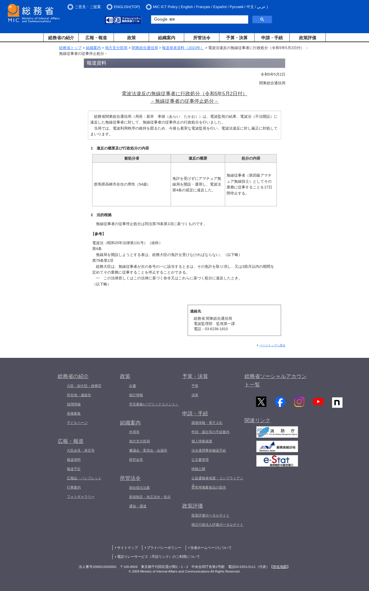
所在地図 (280, 566)
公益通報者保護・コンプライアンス (217, 481)
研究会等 (136, 460)
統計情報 (136, 395)
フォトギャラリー (81, 497)
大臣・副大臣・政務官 (84, 386)
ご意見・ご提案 (88, 7)
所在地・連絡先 (79, 395)
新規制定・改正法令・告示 (150, 497)
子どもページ (77, 423)
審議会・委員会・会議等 (148, 450)
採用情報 (74, 404)
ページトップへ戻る (272, 345)
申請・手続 (272, 37)
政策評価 (307, 37)
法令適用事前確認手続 (208, 450)
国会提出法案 (139, 488)
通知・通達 (137, 506)
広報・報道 (96, 37)
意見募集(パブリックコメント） (154, 404)
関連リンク (257, 421)
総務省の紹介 (61, 37)
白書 (132, 386)
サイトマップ (127, 547)
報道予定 (74, 469)
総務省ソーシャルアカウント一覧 (275, 380)
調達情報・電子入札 (207, 423)
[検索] (199, 19)
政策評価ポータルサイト (210, 515)
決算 (194, 395)
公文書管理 (200, 460)
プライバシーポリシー (164, 547)
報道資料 (74, 460)
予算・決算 (237, 37)
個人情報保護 (201, 441)
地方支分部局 (116, 48)
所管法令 (201, 37)
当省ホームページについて (211, 547)
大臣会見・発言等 (81, 450)
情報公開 (198, 469)
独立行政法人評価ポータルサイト (217, 525)
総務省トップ (70, 48)
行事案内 (74, 487)
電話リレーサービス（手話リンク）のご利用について (158, 556)
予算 (194, 386)
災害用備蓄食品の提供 (208, 487)
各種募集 (74, 414)
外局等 (134, 432)
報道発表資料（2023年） (183, 48)
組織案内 (166, 37)
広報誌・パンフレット (84, 478)
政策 (131, 37)
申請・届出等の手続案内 (210, 432)
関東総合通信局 (145, 48)
